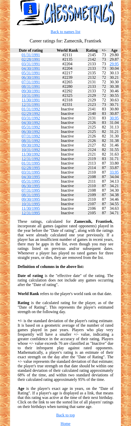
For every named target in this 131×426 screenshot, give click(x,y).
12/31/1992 (31, 159)
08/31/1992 (31, 140)
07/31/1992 (31, 136)
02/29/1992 (31, 113)
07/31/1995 (31, 190)
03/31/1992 (31, 118)
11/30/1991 (31, 100)
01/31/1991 (31, 55)
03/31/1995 (31, 172)
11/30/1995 (31, 208)
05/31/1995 (31, 181)
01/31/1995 (31, 163)
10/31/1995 (31, 204)
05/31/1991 (31, 73)
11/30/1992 (31, 154)
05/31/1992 (31, 127)
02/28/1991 (31, 59)
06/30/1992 (31, 131)
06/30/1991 (31, 77)
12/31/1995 (31, 213)
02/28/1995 (31, 168)
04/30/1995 (31, 177)
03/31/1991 (31, 64)
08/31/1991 (31, 86)
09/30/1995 (31, 199)
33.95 (114, 172)
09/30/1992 (31, 145)
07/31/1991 (31, 82)
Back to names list (65, 32)
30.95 (114, 118)
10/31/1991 (31, 95)
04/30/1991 (31, 68)
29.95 (114, 64)
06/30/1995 (31, 186)
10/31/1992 (31, 150)
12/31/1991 (31, 104)
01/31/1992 (31, 109)
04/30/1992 (31, 122)
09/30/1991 (31, 91)
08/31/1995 (31, 195)
